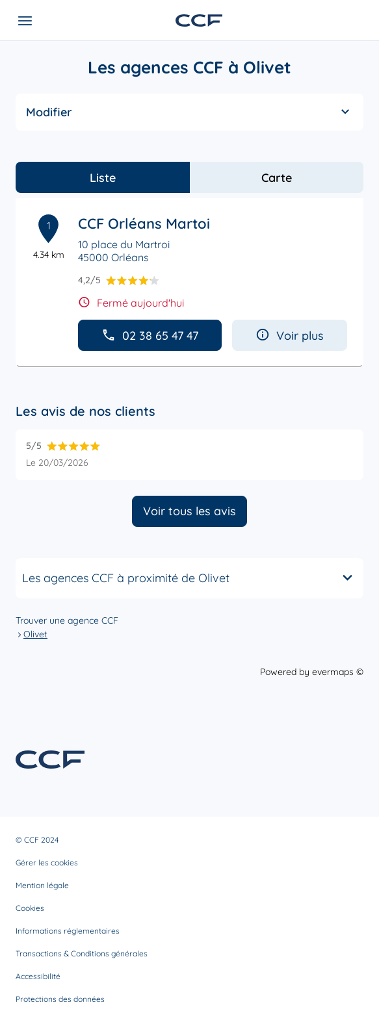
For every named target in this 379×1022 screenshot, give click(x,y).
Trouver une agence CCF (67, 620)
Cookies (30, 908)
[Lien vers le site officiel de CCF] (199, 20)
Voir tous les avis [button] (189, 511)
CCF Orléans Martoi (144, 223)
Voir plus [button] (289, 335)
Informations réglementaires (68, 931)
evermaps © (337, 672)
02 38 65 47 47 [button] (149, 335)
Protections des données (60, 999)
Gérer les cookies (47, 862)
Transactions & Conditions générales (82, 953)
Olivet (35, 634)
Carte (276, 177)
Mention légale (42, 885)
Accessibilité (38, 976)
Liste (103, 177)
